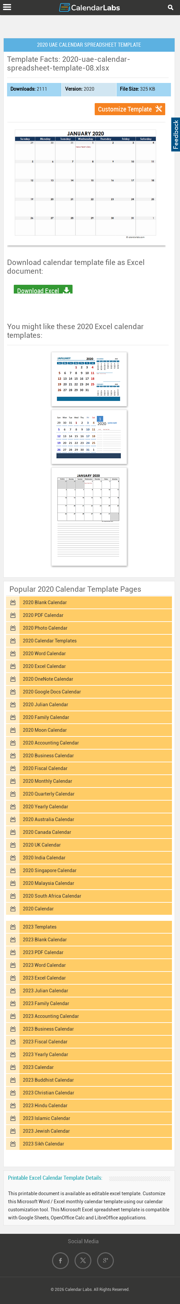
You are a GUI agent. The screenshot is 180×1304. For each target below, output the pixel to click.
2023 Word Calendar (44, 965)
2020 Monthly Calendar (47, 781)
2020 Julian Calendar (45, 704)
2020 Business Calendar (48, 755)
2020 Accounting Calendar (51, 743)
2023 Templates (39, 927)
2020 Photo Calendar (45, 628)
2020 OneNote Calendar (48, 679)
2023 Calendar (38, 1067)
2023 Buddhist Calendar (48, 1080)
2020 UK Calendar (42, 845)
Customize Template (125, 109)
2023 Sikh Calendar (43, 1143)
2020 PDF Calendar (43, 615)
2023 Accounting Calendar (51, 1016)
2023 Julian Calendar (45, 990)
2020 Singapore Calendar (50, 870)
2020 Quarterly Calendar (49, 794)
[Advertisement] (90, 25)
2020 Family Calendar (46, 717)
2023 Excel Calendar (44, 978)
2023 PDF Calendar (43, 952)
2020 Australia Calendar (48, 819)
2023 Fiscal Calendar (45, 1041)
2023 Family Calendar (46, 1003)
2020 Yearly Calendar (45, 806)
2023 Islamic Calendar (46, 1118)
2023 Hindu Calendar (45, 1105)
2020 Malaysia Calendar (48, 883)
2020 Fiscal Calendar (45, 768)
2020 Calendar (38, 908)
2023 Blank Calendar (45, 939)
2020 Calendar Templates (50, 640)
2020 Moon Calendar (45, 730)
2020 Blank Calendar (45, 602)
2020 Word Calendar (44, 653)
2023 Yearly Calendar (45, 1054)
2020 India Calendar (44, 857)
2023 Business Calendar (48, 1029)
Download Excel (38, 291)
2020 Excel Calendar (44, 666)
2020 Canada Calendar (47, 832)
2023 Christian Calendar (48, 1092)
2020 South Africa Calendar (52, 896)
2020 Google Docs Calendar (52, 691)
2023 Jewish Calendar (46, 1131)
